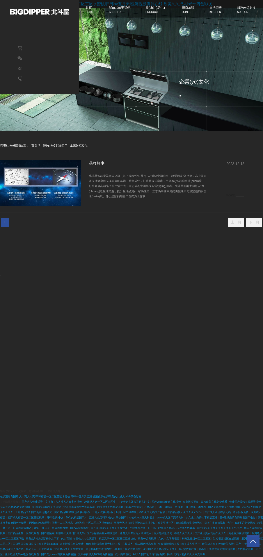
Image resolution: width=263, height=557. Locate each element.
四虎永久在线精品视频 (110, 507)
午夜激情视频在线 (169, 543)
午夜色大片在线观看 (85, 538)
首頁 (34, 145)
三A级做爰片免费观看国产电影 (238, 517)
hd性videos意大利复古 (141, 517)
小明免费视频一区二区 (143, 528)
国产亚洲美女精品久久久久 (211, 533)
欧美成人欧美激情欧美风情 (218, 543)
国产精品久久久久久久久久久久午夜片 (219, 528)
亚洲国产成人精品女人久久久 (160, 549)
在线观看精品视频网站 (189, 522)
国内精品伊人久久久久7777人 (185, 512)
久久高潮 (66, 538)
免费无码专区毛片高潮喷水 (136, 533)
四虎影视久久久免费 (72, 543)
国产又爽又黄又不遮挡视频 (224, 507)
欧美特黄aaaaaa (49, 543)
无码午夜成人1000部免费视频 (96, 554)
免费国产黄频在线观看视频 (245, 501)
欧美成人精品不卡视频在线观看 (177, 528)
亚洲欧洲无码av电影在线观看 (22, 554)
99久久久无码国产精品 (152, 512)
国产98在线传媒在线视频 (166, 501)
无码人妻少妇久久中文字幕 (190, 554)
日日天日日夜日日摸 (25, 543)
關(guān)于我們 (53, 145)
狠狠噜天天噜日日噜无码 (70, 533)
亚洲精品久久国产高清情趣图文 (34, 512)
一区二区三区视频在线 (99, 522)
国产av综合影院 (79, 528)
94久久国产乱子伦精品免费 (149, 554)
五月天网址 (121, 522)
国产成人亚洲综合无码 (217, 512)
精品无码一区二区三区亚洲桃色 (117, 538)
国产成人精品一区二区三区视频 (26, 517)
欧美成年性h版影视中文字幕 (43, 538)
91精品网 (149, 507)
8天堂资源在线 (188, 549)
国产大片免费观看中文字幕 (38, 501)
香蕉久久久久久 (183, 533)
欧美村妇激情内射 (101, 549)
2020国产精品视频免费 (127, 549)
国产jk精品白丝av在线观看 (103, 533)
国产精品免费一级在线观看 (23, 533)
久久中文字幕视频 (169, 538)
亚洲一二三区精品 (62, 522)
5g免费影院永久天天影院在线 (103, 543)
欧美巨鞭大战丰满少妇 (142, 522)
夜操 (169, 554)
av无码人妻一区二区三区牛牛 (101, 501)
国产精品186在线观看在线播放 (72, 512)
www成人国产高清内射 (170, 517)
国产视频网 (47, 533)
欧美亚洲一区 (166, 522)
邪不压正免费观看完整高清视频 (217, 549)
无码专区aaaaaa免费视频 (15, 507)
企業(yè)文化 (78, 145)
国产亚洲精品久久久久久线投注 (109, 528)
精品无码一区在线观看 (39, 549)
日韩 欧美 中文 (55, 517)
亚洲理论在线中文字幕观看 (79, 507)
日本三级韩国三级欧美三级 (173, 507)
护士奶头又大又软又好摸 (135, 501)
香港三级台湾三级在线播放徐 (51, 528)
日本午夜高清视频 (215, 522)
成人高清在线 (123, 554)
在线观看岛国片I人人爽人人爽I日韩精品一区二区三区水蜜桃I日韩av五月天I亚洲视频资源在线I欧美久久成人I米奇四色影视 (70, 496)
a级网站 (79, 522)
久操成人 (127, 543)
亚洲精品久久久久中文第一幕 (71, 549)
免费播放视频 (191, 501)
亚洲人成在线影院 (103, 512)
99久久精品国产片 (77, 517)
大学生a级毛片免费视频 (241, 522)
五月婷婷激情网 (163, 533)
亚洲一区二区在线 (126, 512)
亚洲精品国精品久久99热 (47, 507)
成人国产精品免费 (146, 543)
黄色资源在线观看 (239, 533)
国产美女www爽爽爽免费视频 (58, 554)
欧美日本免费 (198, 507)
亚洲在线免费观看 (39, 522)
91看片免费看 (134, 507)
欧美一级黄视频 (147, 538)
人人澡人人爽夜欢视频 (68, 501)
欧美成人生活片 (191, 543)
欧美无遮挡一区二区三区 (196, 538)
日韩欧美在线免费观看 (214, 501)
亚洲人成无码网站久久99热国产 (108, 517)
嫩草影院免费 (241, 512)
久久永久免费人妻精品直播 (202, 517)
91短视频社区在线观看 (226, 538)
